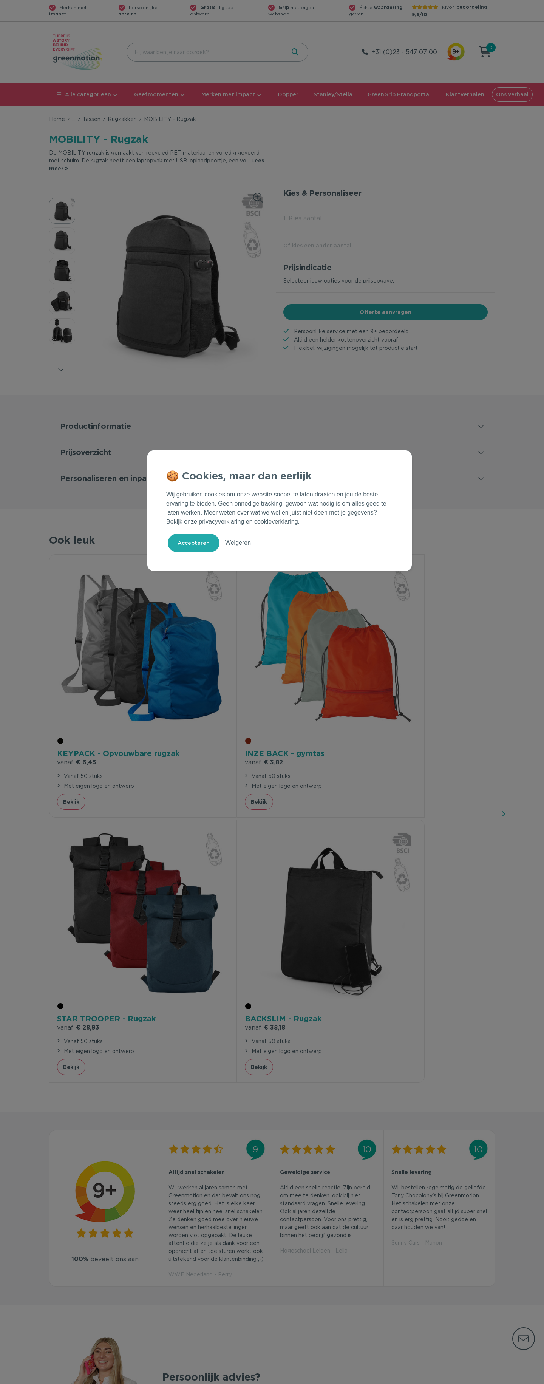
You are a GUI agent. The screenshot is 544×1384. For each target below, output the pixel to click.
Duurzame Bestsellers (304, 1268)
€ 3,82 (187, 686)
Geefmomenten (156, 94)
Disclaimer (482, 1377)
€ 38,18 (411, 686)
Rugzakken (122, 119)
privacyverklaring (221, 521)
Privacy (414, 1377)
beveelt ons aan (105, 926)
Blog (395, 1280)
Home (57, 119)
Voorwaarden (373, 1377)
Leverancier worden (302, 1280)
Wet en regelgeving (188, 1268)
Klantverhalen (465, 94)
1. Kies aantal (302, 218)
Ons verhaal (512, 94)
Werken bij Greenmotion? (422, 1268)
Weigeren (238, 543)
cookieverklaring (276, 521)
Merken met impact (228, 94)
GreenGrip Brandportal (399, 94)
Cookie (446, 1377)
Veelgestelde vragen (189, 1256)
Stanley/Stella (333, 94)
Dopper (288, 94)
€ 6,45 (76, 696)
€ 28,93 (301, 696)
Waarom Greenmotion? (419, 1256)
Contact (172, 1244)
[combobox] (205, 52)
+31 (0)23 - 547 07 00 (404, 52)
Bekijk (71, 736)
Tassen (91, 119)
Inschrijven (421, 1161)
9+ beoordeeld (389, 331)
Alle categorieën (84, 94)
